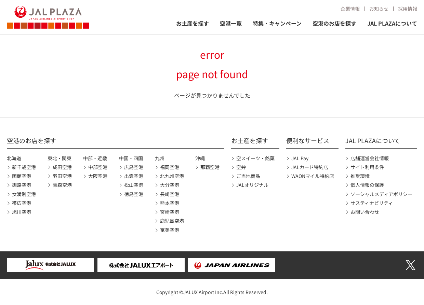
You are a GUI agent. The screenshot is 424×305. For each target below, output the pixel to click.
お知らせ (378, 8)
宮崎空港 (169, 211)
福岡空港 (169, 167)
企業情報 (350, 8)
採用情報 (407, 8)
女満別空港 (24, 194)
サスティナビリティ (371, 202)
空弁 (241, 167)
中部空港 (97, 167)
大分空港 (169, 184)
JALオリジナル (252, 184)
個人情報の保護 (367, 184)
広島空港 (133, 167)
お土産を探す (192, 23)
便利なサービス (307, 140)
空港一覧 (231, 23)
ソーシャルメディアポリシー (381, 194)
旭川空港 (21, 211)
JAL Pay (299, 158)
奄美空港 (169, 229)
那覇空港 (210, 167)
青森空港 (62, 184)
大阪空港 (97, 175)
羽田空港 (62, 175)
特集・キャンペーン (277, 23)
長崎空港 (169, 194)
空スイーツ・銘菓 (255, 158)
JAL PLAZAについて (392, 23)
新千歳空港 (24, 167)
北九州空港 (172, 175)
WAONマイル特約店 (312, 175)
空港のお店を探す (334, 23)
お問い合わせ (364, 211)
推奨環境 (360, 175)
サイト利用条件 (367, 167)
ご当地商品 (248, 175)
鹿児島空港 (172, 220)
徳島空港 (133, 194)
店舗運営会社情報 (369, 158)
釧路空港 (21, 184)
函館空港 (21, 175)
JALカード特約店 (309, 167)
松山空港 (133, 184)
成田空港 (62, 167)
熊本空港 (169, 202)
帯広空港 (21, 202)
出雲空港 (133, 175)
